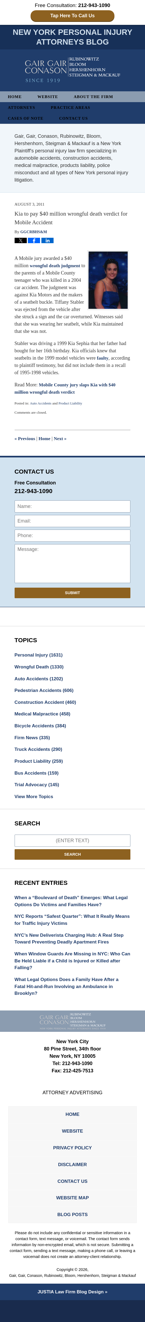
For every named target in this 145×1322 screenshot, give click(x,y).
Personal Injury (40, 656)
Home (15, 97)
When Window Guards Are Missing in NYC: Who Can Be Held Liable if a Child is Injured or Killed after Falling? (70, 969)
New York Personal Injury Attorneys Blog (72, 70)
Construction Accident (47, 705)
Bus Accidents (38, 778)
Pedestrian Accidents (46, 692)
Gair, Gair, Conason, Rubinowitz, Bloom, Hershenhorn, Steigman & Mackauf (72, 1295)
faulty (103, 359)
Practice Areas (73, 108)
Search (72, 860)
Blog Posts (72, 1230)
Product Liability (72, 404)
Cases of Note (26, 119)
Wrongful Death (40, 668)
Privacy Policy (72, 1160)
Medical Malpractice (44, 717)
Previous (25, 439)
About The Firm (96, 97)
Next (62, 439)
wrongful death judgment (56, 266)
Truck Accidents (40, 753)
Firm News (33, 741)
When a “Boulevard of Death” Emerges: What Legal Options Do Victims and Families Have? (67, 907)
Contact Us (76, 119)
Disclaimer (72, 1177)
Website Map (72, 1212)
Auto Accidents (41, 404)
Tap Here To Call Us (73, 16)
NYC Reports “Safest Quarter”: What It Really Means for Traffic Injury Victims (67, 926)
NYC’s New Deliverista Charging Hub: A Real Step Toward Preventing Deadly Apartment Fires (72, 946)
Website (49, 97)
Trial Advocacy (38, 790)
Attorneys (22, 108)
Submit (72, 593)
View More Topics (35, 802)
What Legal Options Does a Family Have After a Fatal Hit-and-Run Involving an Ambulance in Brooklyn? (69, 996)
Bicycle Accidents (42, 729)
